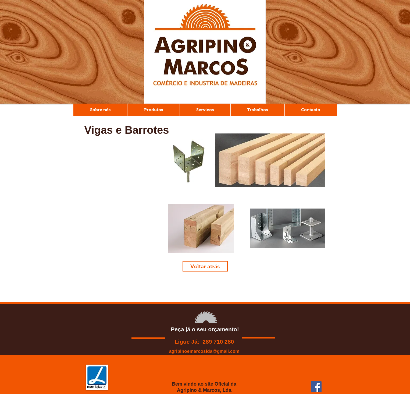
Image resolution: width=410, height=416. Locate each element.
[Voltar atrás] (205, 266)
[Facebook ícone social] (316, 386)
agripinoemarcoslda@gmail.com (204, 351)
